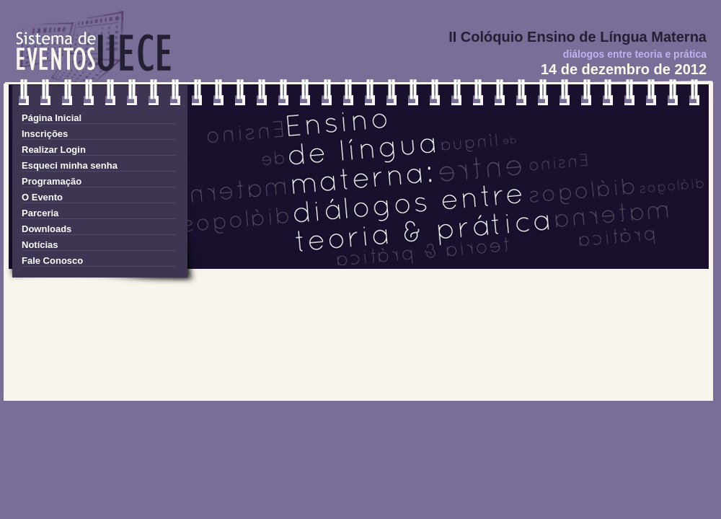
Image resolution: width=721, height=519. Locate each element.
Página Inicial (51, 117)
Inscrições (45, 133)
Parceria (40, 213)
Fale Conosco (52, 260)
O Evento (42, 197)
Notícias (40, 244)
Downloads (46, 228)
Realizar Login (54, 149)
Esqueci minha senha (70, 165)
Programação (51, 181)
